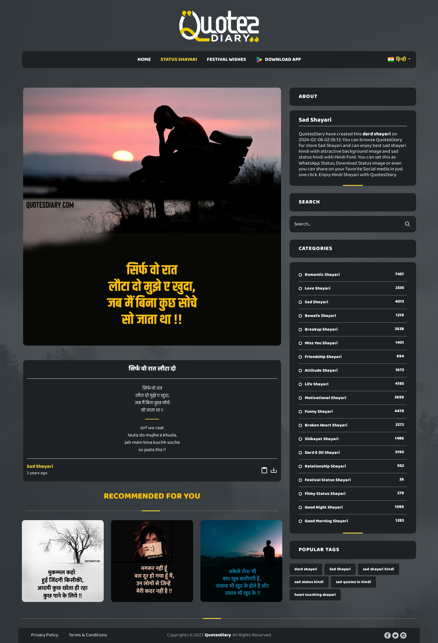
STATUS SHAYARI (179, 59)
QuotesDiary (218, 635)
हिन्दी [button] (397, 59)
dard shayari (305, 569)
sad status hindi (309, 582)
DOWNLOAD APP (278, 59)
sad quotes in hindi (353, 582)
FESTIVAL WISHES (226, 59)
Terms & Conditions (88, 635)
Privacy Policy (44, 635)
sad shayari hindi (378, 569)
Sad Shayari (40, 466)
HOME (144, 59)
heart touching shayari (315, 595)
